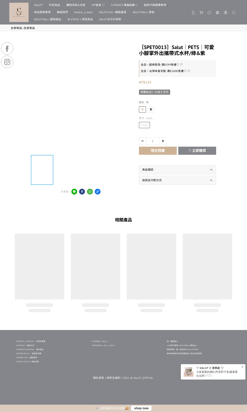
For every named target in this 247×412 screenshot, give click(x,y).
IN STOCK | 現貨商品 (80, 19)
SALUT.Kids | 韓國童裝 (113, 12)
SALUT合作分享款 (110, 19)
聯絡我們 (62, 12)
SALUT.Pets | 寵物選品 (47, 19)
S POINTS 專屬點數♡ (124, 5)
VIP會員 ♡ (98, 5)
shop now (141, 408)
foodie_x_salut (83, 12)
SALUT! (38, 5)
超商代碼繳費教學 (155, 5)
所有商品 (54, 5)
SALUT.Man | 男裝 (144, 12)
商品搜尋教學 (42, 12)
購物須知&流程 (75, 5)
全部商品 (16, 28)
